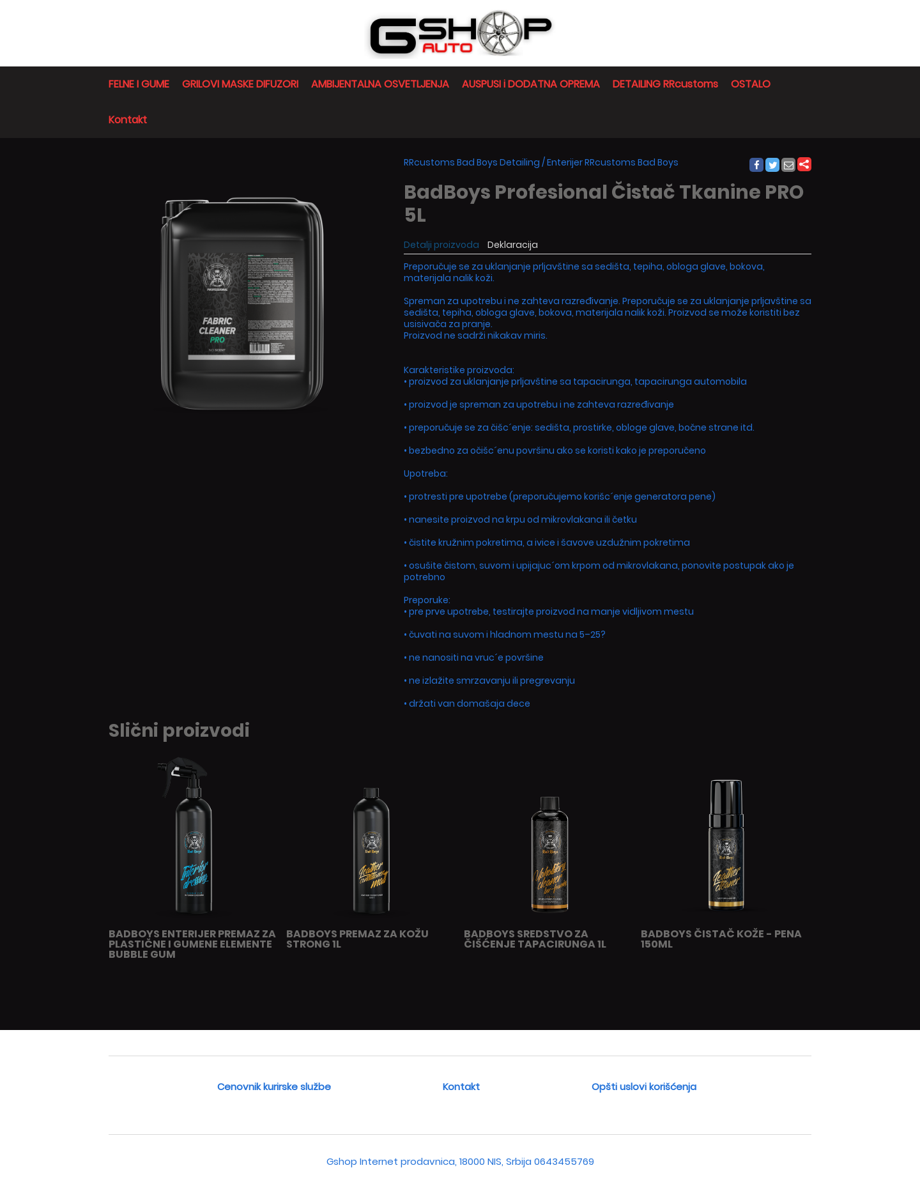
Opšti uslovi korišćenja (644, 1086)
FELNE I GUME (139, 84)
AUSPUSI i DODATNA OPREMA (531, 84)
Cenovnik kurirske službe (274, 1086)
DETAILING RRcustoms (665, 84)
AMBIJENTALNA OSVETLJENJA (380, 84)
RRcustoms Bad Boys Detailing (472, 162)
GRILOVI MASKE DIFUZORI (240, 84)
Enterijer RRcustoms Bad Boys (612, 162)
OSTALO (750, 84)
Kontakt (128, 119)
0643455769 (564, 1161)
